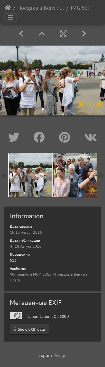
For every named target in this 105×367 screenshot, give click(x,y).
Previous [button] (4, 176)
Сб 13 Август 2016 (26, 232)
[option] (30, 175)
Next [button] (101, 176)
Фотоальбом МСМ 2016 (31, 274)
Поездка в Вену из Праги (40, 7)
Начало (7, 8)
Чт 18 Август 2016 (25, 246)
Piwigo (60, 355)
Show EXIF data (29, 329)
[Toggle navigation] (10, 17)
